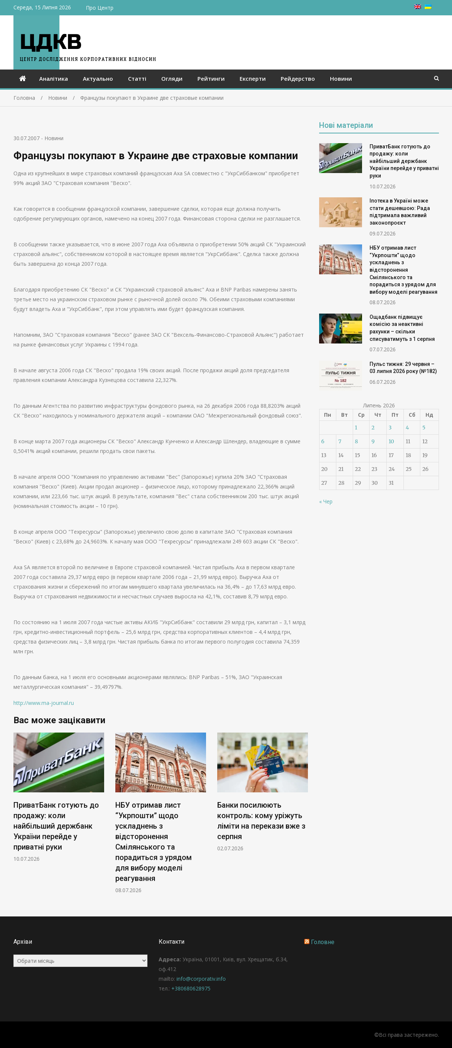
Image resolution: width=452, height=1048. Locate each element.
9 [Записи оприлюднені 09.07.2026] (372, 441)
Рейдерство (298, 78)
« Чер (326, 501)
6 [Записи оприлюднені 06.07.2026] (322, 441)
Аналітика (53, 78)
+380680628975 (191, 988)
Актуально (98, 78)
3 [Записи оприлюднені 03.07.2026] (390, 427)
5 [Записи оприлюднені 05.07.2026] (423, 427)
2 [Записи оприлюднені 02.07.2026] (372, 427)
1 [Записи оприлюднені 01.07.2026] (356, 427)
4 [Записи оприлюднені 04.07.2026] (407, 427)
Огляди (172, 78)
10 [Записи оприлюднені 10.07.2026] (391, 441)
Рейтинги (211, 78)
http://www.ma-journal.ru (43, 702)
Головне (322, 942)
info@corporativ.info (201, 978)
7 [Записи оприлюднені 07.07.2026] (339, 441)
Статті (137, 78)
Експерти (253, 78)
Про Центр (99, 7)
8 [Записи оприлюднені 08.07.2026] (356, 441)
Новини (341, 78)
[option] (59, 797)
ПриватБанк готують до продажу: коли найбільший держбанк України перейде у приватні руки (56, 826)
